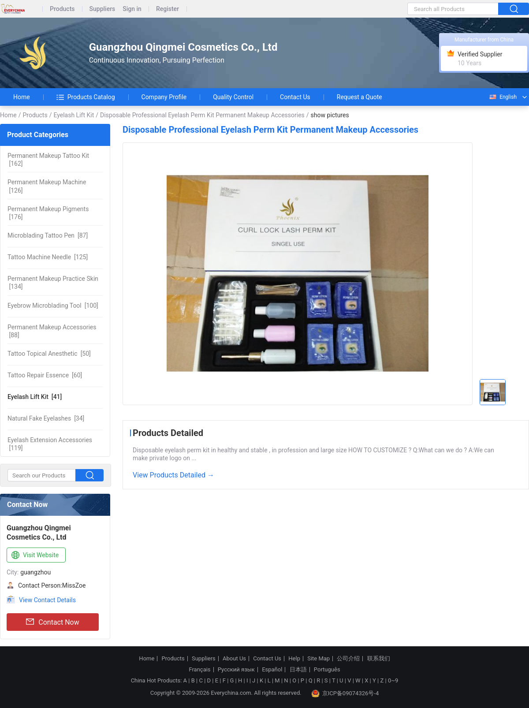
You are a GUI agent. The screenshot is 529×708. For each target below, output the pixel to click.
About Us (234, 658)
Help (294, 658)
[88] (51, 331)
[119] (49, 443)
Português (327, 669)
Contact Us (295, 97)
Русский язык (236, 669)
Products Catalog (85, 97)
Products (62, 9)
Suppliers (102, 9)
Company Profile (164, 97)
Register (167, 9)
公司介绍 (348, 658)
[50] (49, 353)
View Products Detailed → (173, 475)
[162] (48, 159)
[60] (44, 375)
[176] (48, 212)
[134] (52, 282)
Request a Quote (359, 97)
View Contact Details (47, 600)
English (502, 97)
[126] (46, 186)
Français (199, 669)
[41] (34, 396)
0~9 (393, 680)
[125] (47, 257)
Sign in (132, 9)
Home (21, 97)
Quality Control (233, 97)
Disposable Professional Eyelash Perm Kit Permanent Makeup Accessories (202, 115)
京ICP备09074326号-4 (345, 693)
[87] (47, 235)
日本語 (298, 669)
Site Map (318, 658)
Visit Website (34, 555)
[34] (45, 418)
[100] (52, 305)
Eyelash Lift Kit (73, 115)
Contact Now (52, 622)
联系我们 (378, 658)
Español (272, 669)
